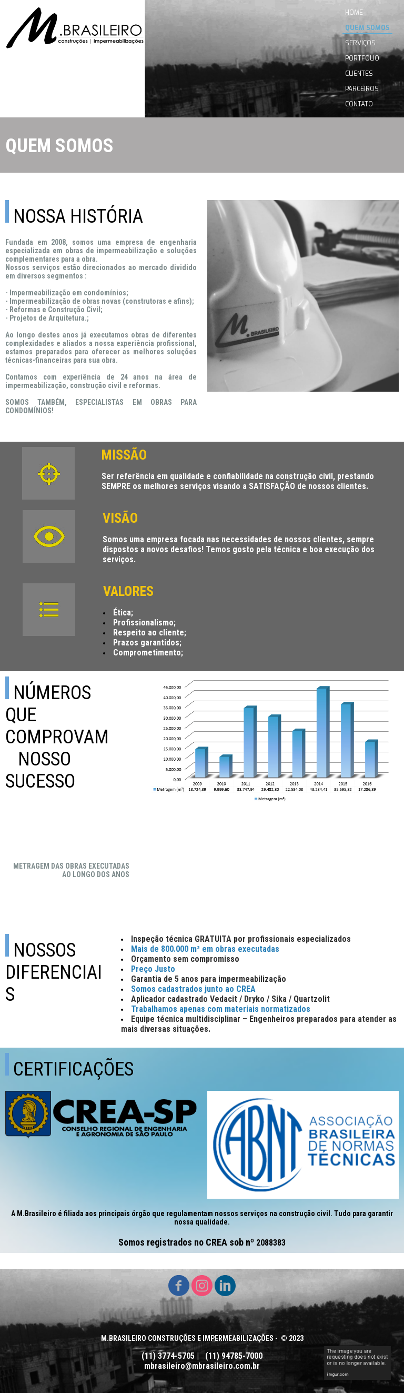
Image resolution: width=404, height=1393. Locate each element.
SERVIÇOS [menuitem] (360, 43)
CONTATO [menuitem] (359, 104)
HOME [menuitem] (354, 12)
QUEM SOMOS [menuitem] (367, 28)
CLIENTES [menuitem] (359, 73)
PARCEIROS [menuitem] (362, 89)
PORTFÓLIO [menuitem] (362, 58)
